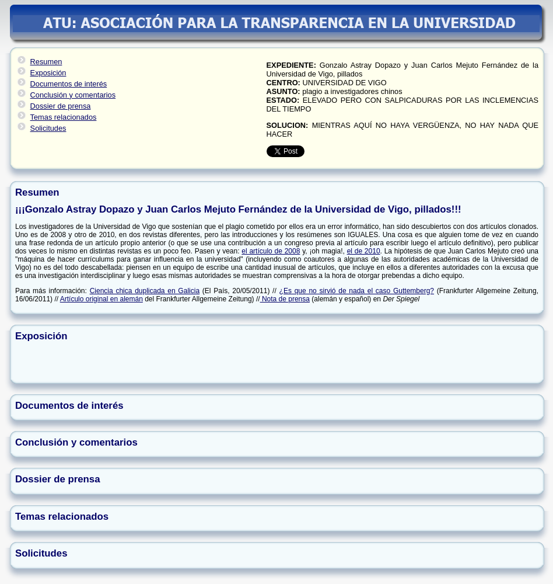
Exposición (48, 72)
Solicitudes (48, 128)
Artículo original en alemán (101, 299)
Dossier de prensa (60, 106)
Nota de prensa (285, 299)
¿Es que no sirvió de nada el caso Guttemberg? (356, 291)
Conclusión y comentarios (73, 95)
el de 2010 (363, 251)
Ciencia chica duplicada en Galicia (145, 291)
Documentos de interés (68, 83)
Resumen (46, 61)
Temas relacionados (63, 117)
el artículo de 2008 (271, 251)
